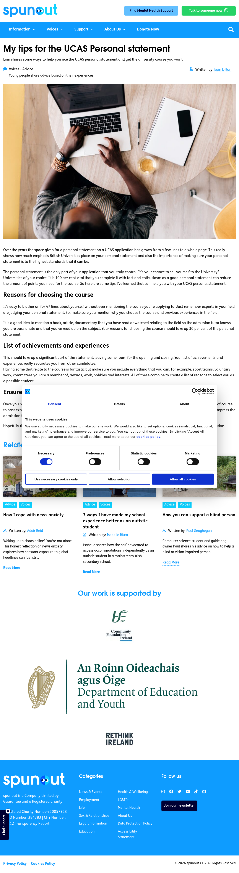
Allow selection (119, 479)
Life (82, 808)
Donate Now (148, 29)
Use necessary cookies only (56, 479)
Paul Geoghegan (199, 531)
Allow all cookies (183, 479)
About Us (112, 29)
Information (20, 29)
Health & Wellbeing (133, 792)
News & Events (90, 792)
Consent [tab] (54, 404)
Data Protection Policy (135, 823)
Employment (89, 800)
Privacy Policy (15, 864)
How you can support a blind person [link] (199, 515)
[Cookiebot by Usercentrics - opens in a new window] (195, 391)
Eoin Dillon (222, 70)
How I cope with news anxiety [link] (33, 515)
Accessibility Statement (127, 834)
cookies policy (148, 436)
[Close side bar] (8, 811)
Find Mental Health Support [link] (151, 11)
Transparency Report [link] (32, 824)
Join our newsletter (179, 805)
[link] (34, 780)
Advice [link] (10, 504)
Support (81, 29)
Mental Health (129, 808)
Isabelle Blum (117, 535)
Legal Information (93, 823)
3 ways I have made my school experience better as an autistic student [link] (115, 521)
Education (86, 831)
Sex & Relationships (94, 816)
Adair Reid (35, 531)
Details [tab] (119, 404)
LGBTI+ (123, 800)
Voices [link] (26, 504)
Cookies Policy (43, 864)
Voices (52, 29)
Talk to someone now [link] (206, 11)
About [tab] (184, 404)
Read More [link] (11, 568)
